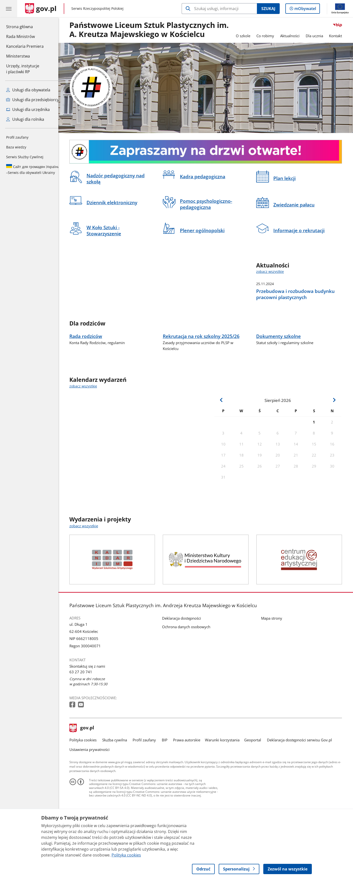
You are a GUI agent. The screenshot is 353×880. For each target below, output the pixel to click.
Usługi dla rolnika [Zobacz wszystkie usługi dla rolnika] (25, 119)
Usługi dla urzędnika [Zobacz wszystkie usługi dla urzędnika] (28, 109)
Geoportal (256, 780)
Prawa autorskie (190, 780)
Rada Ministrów (20, 36)
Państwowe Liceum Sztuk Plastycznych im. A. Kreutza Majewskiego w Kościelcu (152, 30)
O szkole (247, 35)
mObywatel (304, 9)
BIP (168, 780)
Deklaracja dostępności (185, 659)
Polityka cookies (86, 780)
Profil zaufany (17, 137)
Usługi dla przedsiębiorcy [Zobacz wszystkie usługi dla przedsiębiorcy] (32, 99)
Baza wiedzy (16, 147)
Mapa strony (275, 659)
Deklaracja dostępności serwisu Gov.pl (303, 780)
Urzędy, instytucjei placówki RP (22, 68)
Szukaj (268, 8)
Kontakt (339, 35)
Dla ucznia (318, 35)
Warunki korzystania (226, 780)
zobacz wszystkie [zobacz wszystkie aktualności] (274, 271)
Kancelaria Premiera (25, 46)
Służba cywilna (118, 780)
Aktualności (293, 35)
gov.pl (85, 768)
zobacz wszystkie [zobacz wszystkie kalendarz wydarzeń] (87, 427)
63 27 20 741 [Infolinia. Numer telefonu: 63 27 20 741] (84, 712)
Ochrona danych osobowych (190, 667)
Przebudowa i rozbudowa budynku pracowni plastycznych (299, 294)
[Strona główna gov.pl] (41, 8)
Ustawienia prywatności (93, 790)
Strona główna (25, 26)
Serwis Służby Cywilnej (24, 157)
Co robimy (269, 35)
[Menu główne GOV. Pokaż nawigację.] (8, 8)
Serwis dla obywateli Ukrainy (33, 169)
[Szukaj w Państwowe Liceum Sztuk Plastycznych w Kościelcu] (219, 8)
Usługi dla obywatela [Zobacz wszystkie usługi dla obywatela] (28, 90)
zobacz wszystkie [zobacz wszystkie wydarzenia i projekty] (87, 566)
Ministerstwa (18, 56)
